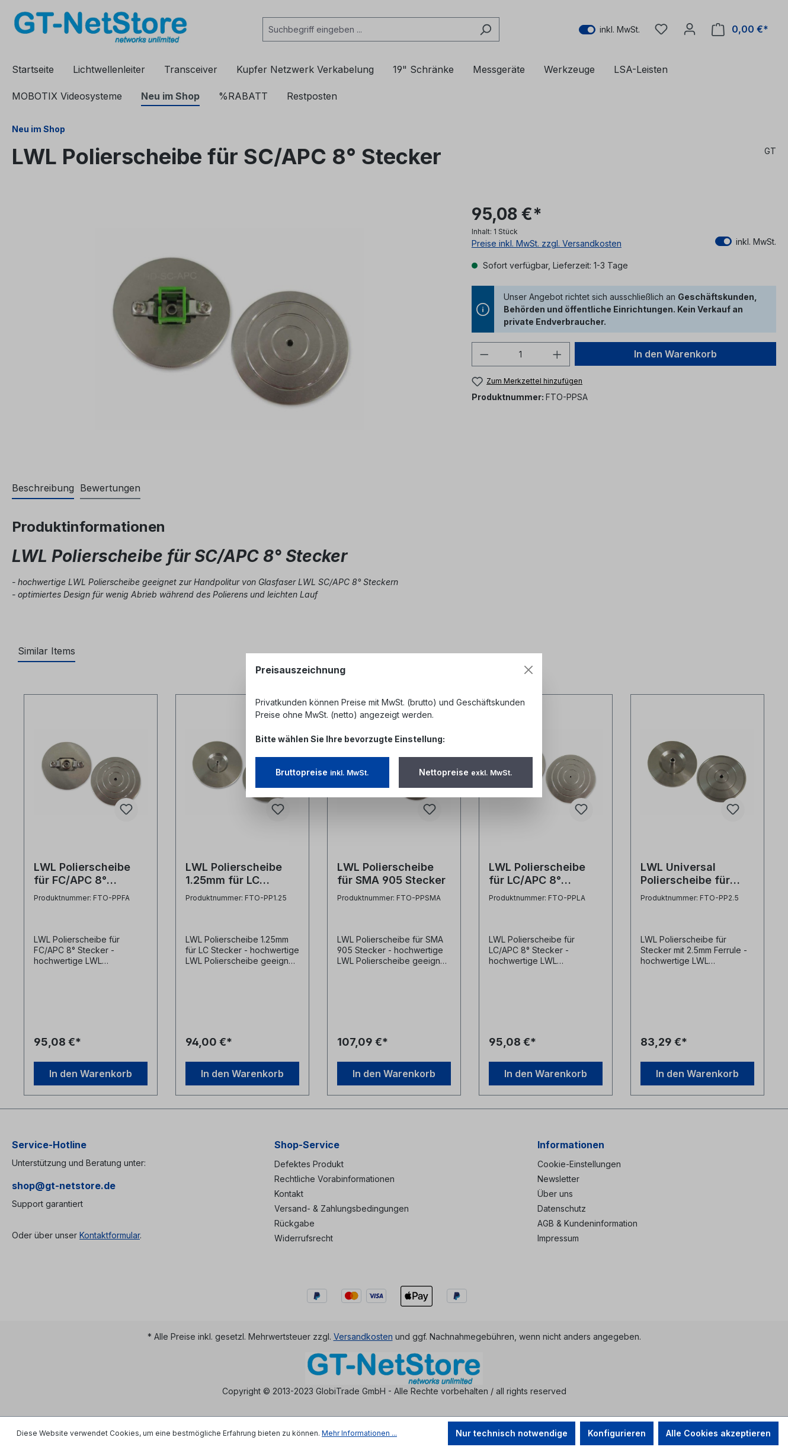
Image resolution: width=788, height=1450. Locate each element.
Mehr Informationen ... (359, 1433)
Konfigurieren (617, 1433)
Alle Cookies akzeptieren (718, 1433)
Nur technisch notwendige (512, 1433)
